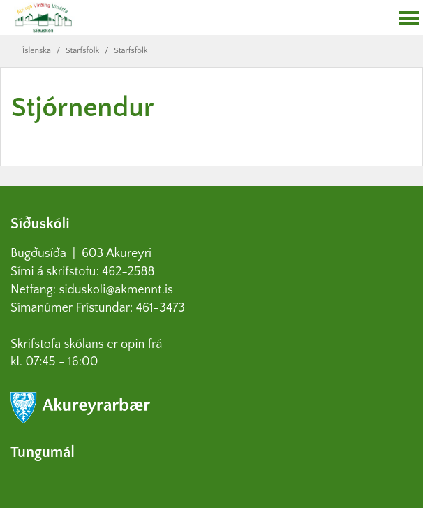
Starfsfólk (82, 50)
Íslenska (36, 50)
